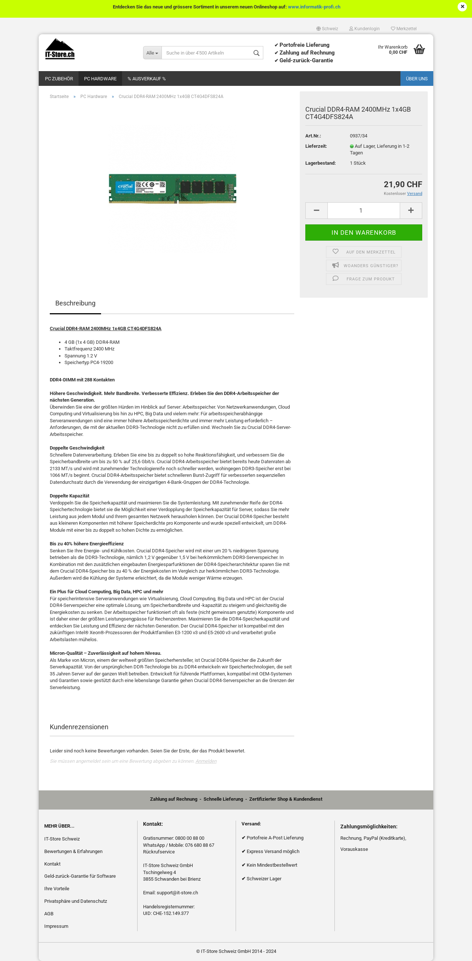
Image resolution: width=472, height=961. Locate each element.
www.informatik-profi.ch (314, 7)
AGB (48, 913)
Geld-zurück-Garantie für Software (80, 876)
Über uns (417, 78)
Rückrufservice (159, 852)
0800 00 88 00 (189, 838)
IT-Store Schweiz (62, 839)
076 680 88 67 (199, 845)
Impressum (56, 926)
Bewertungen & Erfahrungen (73, 851)
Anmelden (205, 761)
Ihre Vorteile (56, 888)
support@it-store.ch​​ (177, 892)
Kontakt (52, 864)
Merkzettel (404, 28)
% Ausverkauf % (147, 78)
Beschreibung (75, 303)
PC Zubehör (59, 78)
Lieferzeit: (316, 146)
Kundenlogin (364, 28)
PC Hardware (100, 78)
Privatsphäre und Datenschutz (75, 901)
